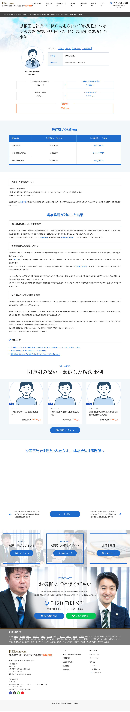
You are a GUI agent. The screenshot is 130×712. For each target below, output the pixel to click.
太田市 (43, 637)
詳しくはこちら (22, 554)
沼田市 (49, 637)
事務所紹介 (66, 671)
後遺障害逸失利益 (67, 237)
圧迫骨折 (16, 259)
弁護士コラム (96, 670)
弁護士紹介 (84, 4)
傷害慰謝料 (44, 237)
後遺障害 (23, 202)
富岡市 (75, 637)
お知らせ (92, 663)
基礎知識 (73, 4)
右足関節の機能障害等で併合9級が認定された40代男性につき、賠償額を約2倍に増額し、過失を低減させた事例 (103, 515)
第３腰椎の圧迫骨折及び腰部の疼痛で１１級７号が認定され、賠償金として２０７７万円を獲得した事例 (45, 347)
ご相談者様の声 (96, 673)
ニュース (94, 667)
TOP (4, 14)
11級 (60, 48)
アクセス (102, 4)
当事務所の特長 (36, 4)
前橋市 (22, 637)
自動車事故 (88, 48)
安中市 (81, 637)
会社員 (68, 48)
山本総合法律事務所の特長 (72, 655)
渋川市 (62, 637)
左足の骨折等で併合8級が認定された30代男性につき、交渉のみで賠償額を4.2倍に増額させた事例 (27, 515)
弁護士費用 (49, 4)
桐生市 (28, 637)
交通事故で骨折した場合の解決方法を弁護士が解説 (28, 351)
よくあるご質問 (94, 655)
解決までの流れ (61, 4)
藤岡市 (68, 637)
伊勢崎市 (36, 637)
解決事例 (93, 4)
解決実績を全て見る (65, 430)
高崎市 (16, 637)
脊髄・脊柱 (77, 48)
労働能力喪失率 (81, 266)
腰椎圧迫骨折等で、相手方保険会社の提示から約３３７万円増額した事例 (35, 354)
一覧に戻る (65, 514)
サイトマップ (93, 659)
